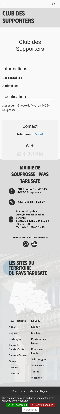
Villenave (36, 378)
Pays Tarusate (17, 321)
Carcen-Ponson (18, 355)
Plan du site (18, 391)
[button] (4, 3)
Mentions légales (39, 391)
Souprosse (37, 365)
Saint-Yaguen (39, 359)
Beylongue (15, 339)
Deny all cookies (42, 405)
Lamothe (14, 373)
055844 (38, 134)
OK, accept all (17, 405)
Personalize (30, 409)
